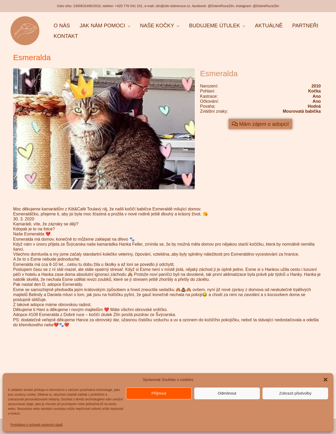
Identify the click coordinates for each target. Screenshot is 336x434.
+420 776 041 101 (129, 6)
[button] (325, 379)
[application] (121, 25)
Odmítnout (227, 393)
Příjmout (158, 393)
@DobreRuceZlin (221, 6)
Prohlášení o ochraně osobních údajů (36, 425)
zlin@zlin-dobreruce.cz (173, 6)
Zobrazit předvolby (295, 393)
